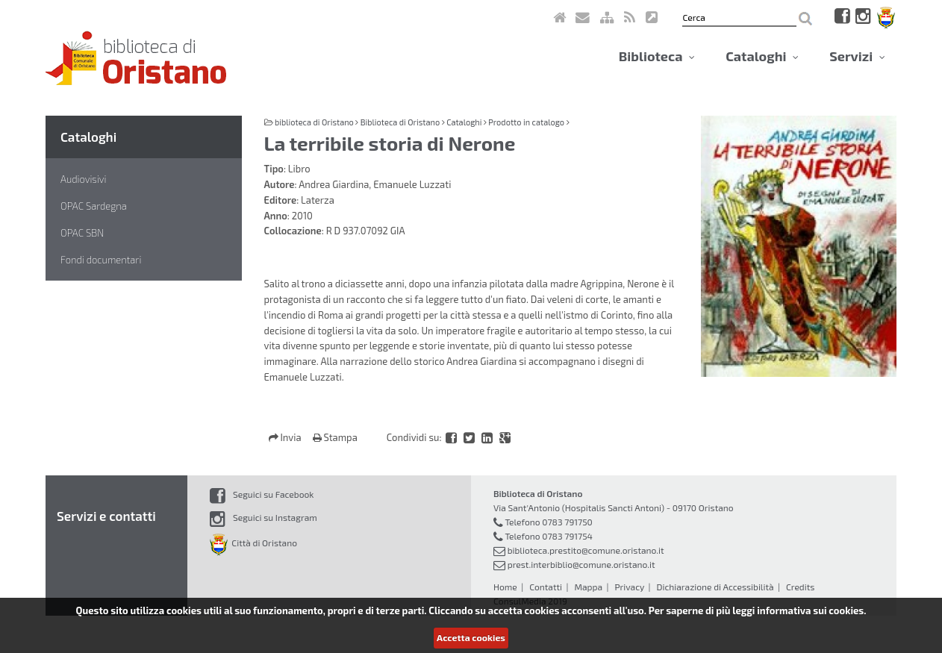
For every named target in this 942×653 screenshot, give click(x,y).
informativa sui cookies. (811, 610)
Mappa (588, 586)
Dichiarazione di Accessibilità (714, 586)
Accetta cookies (471, 637)
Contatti (545, 586)
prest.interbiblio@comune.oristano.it (581, 564)
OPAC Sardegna (93, 206)
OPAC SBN (82, 233)
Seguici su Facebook (262, 494)
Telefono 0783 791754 (549, 536)
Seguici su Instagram (263, 517)
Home (505, 586)
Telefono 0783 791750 (548, 521)
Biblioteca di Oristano (400, 122)
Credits (800, 586)
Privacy (629, 586)
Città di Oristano (253, 542)
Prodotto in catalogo (526, 122)
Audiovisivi (83, 179)
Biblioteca (657, 56)
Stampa (335, 437)
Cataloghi (762, 56)
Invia (286, 437)
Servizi (857, 56)
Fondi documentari (100, 260)
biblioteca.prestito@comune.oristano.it (586, 550)
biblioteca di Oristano (314, 122)
